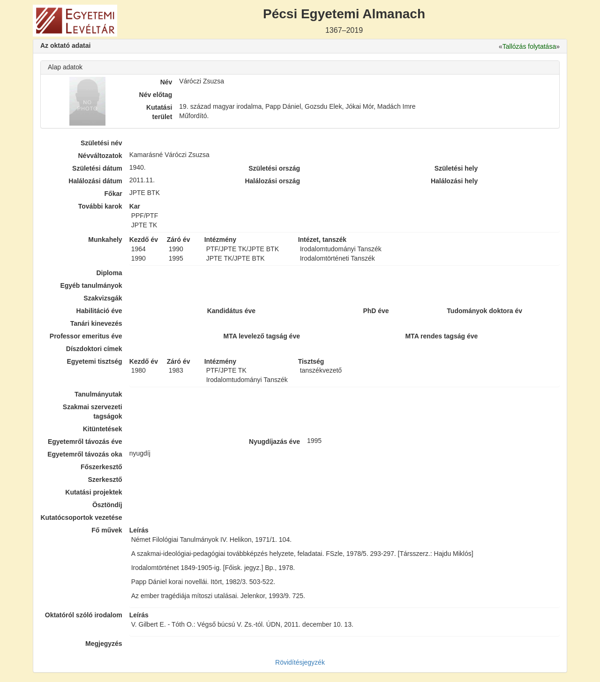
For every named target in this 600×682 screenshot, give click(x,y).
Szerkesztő (105, 479)
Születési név (101, 143)
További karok (100, 206)
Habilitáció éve (99, 311)
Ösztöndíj (107, 505)
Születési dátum (97, 168)
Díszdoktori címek (94, 348)
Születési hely (456, 168)
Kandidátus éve (231, 311)
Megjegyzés (103, 643)
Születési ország (274, 168)
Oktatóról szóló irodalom (83, 615)
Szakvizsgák (102, 298)
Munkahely (105, 239)
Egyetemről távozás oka (84, 454)
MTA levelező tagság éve (262, 336)
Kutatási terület (159, 112)
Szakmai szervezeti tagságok (92, 411)
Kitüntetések (102, 429)
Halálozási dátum (95, 181)
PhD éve (376, 311)
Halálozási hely (454, 181)
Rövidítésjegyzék (300, 662)
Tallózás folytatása (529, 46)
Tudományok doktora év (484, 311)
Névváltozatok (100, 155)
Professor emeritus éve (86, 336)
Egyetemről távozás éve (85, 441)
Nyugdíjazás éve (274, 441)
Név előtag (155, 94)
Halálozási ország (272, 181)
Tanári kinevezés (96, 323)
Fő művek (106, 530)
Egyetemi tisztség (94, 361)
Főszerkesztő (101, 467)
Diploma (109, 273)
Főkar (113, 193)
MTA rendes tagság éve (441, 336)
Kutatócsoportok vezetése (81, 517)
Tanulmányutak (98, 394)
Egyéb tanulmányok (91, 285)
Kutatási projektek (93, 492)
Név (166, 82)
